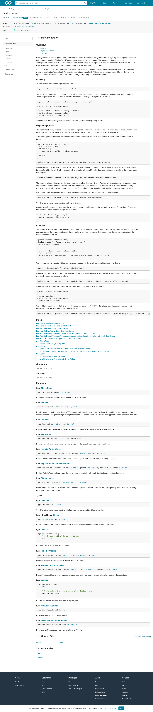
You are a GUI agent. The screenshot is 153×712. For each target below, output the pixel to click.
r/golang (125, 692)
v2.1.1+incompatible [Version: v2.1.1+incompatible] (12, 17)
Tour (43, 685)
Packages (128, 3)
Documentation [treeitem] (10, 44)
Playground (45, 682)
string (60, 392)
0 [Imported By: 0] (86, 17)
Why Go (94, 3)
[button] (14, 23)
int (110, 468)
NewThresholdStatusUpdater (54, 620)
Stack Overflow (47, 689)
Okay (121, 708)
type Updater (41, 354)
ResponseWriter (67, 482)
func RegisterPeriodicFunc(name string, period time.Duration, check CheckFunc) (66, 333)
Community (142, 3)
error (79, 439)
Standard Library (73, 682)
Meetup (124, 695)
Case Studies (19, 685)
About (97, 678)
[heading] (9, 3)
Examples (43, 53)
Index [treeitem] (7, 52)
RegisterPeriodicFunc (51, 449)
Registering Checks (47, 51)
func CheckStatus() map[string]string (50, 323)
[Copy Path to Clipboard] (48, 9)
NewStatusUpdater (49, 606)
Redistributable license (41, 23)
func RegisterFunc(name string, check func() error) (55, 331)
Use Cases (18, 682)
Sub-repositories (73, 685)
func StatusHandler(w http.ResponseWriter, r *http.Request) (58, 339)
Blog (96, 685)
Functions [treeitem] (9, 62)
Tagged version (62, 23)
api (39, 654)
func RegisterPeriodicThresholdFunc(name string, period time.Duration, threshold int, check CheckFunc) (75, 336)
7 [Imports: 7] (73, 17)
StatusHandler (47, 478)
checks (40, 658)
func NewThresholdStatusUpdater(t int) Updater (58, 359)
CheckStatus (46, 388)
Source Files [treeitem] (9, 70)
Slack (124, 689)
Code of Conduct (100, 699)
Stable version (79, 23)
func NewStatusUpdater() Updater (52, 356)
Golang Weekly (127, 699)
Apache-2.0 (62, 17)
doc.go (38, 642)
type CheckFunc (42, 341)
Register (45, 420)
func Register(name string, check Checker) (52, 328)
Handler (44, 403)
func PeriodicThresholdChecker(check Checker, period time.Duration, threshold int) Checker (74, 351)
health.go (63, 642)
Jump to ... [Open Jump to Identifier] (8, 38)
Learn (105, 3)
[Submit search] (85, 3)
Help (43, 692)
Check (56, 515)
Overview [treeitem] (9, 48)
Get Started (46, 678)
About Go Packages (75, 689)
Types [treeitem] (7, 65)
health (44, 9)
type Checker (41, 346)
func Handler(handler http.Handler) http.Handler (54, 326)
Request (85, 482)
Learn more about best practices (100, 23)
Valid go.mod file (21, 23)
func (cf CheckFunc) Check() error (52, 344)
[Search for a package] (49, 3)
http (58, 407)
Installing (43, 48)
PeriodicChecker (48, 551)
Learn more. (112, 708)
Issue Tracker (99, 689)
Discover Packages (9, 9)
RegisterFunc (47, 434)
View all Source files (142, 637)
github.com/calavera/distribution (28, 9)
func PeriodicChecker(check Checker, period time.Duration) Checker (65, 349)
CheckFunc (101, 453)
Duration (86, 453)
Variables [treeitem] (9, 58)
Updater (44, 580)
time (80, 453)
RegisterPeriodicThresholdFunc (55, 464)
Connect (125, 678)
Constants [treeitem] (9, 55)
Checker (70, 424)
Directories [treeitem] (9, 74)
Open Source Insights (22, 30)
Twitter (124, 682)
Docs (116, 3)
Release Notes (100, 692)
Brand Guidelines (101, 695)
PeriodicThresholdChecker (53, 565)
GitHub (124, 685)
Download (98, 682)
